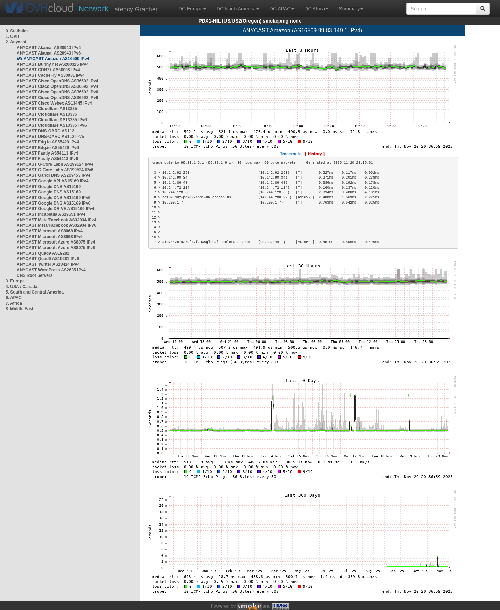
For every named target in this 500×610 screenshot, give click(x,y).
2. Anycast (16, 42)
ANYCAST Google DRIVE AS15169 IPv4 (56, 208)
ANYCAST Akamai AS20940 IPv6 (49, 53)
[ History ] (315, 153)
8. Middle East (19, 308)
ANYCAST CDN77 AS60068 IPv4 (48, 69)
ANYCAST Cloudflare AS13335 (47, 108)
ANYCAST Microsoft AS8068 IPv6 (50, 236)
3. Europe (15, 281)
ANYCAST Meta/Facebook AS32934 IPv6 (56, 225)
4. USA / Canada (22, 286)
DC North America (237, 8)
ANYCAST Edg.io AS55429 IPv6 (48, 147)
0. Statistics (17, 30)
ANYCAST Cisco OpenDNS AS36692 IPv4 (57, 81)
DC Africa (316, 8)
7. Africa (14, 303)
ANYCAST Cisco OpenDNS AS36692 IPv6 (57, 92)
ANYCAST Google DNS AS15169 (49, 186)
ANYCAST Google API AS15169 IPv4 (53, 181)
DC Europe (192, 8)
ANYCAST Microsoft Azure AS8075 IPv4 (56, 242)
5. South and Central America (35, 292)
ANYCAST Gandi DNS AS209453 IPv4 (53, 175)
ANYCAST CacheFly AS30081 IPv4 (51, 75)
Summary (351, 8)
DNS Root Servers (34, 275)
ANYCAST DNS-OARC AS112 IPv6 (50, 136)
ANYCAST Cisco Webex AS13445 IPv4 (54, 103)
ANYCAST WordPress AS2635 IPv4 (51, 269)
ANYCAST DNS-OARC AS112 (45, 131)
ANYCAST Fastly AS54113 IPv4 (47, 153)
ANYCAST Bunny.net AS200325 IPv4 (53, 64)
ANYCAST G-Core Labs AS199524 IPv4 (55, 164)
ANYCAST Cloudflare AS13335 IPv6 (52, 119)
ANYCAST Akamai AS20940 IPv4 (49, 47)
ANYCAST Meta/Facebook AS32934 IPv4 (56, 219)
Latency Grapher (118, 8)
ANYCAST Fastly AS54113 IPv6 (47, 158)
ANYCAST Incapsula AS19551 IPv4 (51, 214)
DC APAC (282, 8)
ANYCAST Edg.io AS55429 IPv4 (48, 142)
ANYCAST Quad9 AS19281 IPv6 (48, 258)
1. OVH (12, 36)
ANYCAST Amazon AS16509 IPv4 (56, 58)
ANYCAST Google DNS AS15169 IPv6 (53, 197)
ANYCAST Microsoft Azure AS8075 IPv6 (56, 247)
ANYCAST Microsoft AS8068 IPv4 (50, 231)
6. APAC (14, 297)
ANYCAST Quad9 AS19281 (43, 253)
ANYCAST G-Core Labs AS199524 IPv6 (55, 169)
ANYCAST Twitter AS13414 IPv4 (48, 264)
